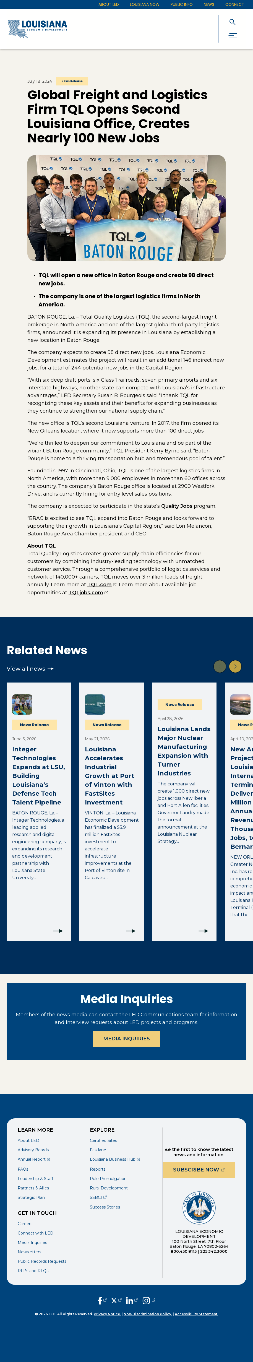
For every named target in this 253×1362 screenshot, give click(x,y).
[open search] (232, 22)
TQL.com (102, 585)
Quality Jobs (176, 506)
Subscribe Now (204, 1169)
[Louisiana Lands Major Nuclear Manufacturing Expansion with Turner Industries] (184, 812)
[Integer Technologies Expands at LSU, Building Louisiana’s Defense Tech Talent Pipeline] (39, 812)
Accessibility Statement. (196, 1314)
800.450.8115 (184, 1251)
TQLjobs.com (88, 593)
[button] (220, 666)
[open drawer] (232, 36)
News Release (72, 81)
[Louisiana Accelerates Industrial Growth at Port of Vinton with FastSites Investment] (111, 812)
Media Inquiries (126, 1039)
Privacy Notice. (107, 1314)
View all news (30, 668)
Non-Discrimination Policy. (148, 1314)
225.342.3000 (214, 1251)
